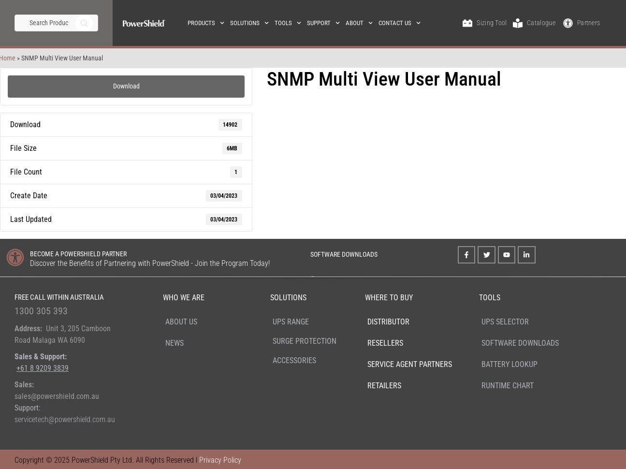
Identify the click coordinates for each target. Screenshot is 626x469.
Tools (288, 23)
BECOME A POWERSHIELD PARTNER (78, 254)
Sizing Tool (492, 23)
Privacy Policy (220, 460)
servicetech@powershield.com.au (65, 419)
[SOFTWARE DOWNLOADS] (298, 253)
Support (323, 23)
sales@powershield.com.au (57, 396)
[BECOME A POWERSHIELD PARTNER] (15, 257)
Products (206, 23)
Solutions (249, 23)
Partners (588, 23)
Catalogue (541, 23)
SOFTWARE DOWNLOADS (344, 254)
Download (126, 86)
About (359, 23)
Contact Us (400, 23)
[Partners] (568, 23)
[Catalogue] (518, 23)
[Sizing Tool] (467, 23)
